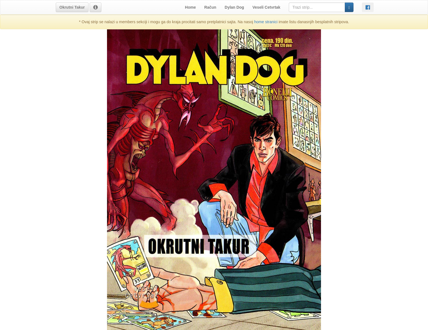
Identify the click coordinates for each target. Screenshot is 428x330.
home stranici (266, 22)
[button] (72, 7)
